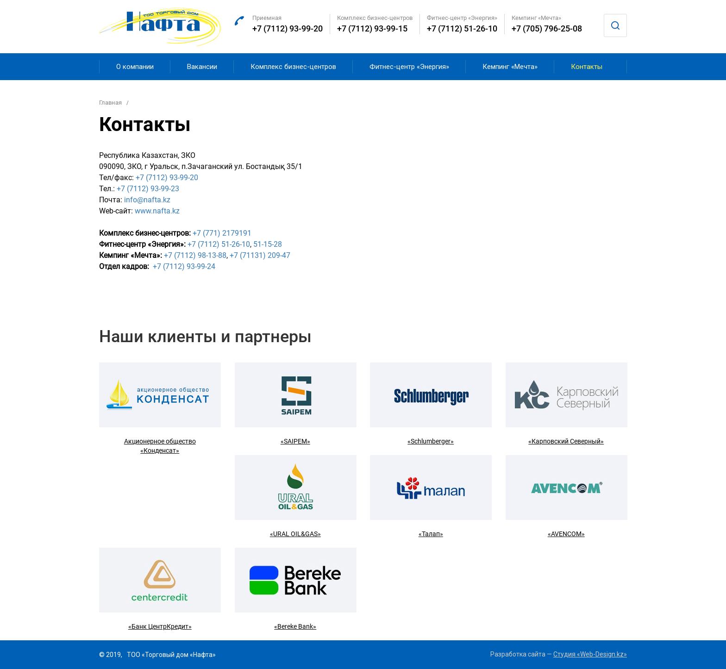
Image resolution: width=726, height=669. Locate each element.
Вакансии (202, 67)
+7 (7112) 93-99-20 (287, 28)
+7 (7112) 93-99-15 (372, 28)
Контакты (586, 67)
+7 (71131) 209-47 (260, 255)
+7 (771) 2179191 (222, 233)
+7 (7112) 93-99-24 (184, 266)
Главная (110, 102)
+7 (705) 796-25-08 (547, 28)
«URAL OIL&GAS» (295, 534)
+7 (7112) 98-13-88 (195, 255)
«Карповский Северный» (566, 441)
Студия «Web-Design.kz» (590, 654)
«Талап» (431, 534)
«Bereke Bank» (295, 626)
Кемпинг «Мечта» (510, 67)
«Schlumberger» (430, 441)
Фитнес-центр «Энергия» (409, 67)
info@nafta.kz (147, 199)
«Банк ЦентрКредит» (160, 626)
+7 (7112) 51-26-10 (462, 28)
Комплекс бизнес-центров (293, 67)
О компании (135, 67)
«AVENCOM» (566, 534)
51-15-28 (267, 244)
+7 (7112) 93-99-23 (148, 188)
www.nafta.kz (157, 210)
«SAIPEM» (295, 441)
